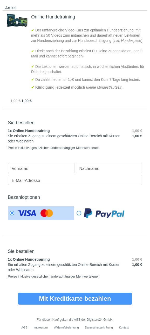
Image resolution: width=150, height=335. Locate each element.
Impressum (40, 327)
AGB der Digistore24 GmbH (93, 319)
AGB (24, 327)
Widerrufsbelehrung (66, 327)
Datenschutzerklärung (99, 327)
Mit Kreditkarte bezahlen (75, 298)
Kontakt (123, 327)
